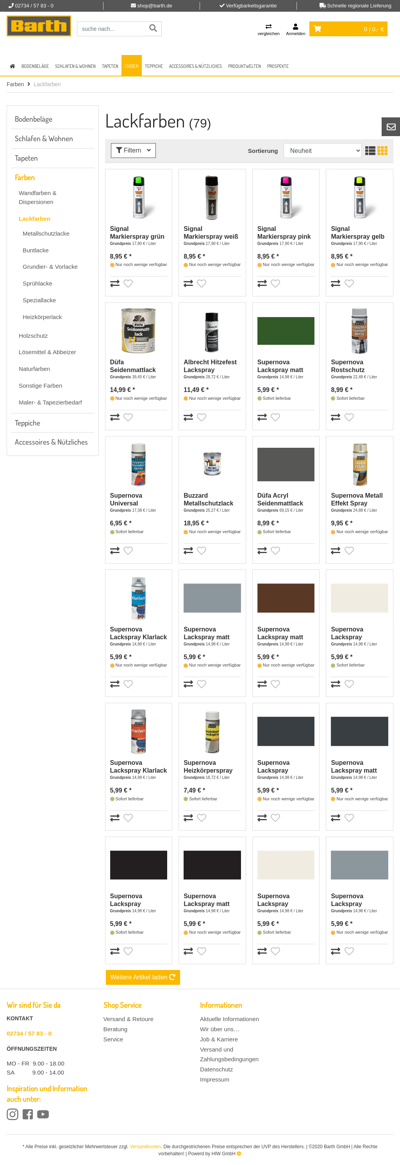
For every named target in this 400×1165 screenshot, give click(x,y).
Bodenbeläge (35, 66)
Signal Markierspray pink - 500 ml (284, 233)
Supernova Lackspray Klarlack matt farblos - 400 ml (138, 767)
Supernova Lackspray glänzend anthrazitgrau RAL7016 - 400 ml (283, 767)
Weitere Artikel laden (143, 977)
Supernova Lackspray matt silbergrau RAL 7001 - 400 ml (206, 633)
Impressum (214, 1079)
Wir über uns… (219, 1029)
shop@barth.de (155, 6)
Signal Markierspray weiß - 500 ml (211, 233)
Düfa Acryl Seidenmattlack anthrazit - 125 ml (283, 499)
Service (113, 1039)
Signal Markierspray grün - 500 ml (137, 233)
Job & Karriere (219, 1039)
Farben (132, 66)
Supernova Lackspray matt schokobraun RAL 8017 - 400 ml (284, 633)
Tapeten (110, 66)
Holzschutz (33, 335)
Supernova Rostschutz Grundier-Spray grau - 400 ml (354, 366)
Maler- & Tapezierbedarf (50, 402)
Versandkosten (145, 1146)
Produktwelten (244, 66)
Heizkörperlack (42, 317)
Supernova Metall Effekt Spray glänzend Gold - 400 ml (356, 499)
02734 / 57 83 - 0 (29, 1033)
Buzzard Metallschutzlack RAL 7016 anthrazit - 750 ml (212, 499)
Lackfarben (34, 218)
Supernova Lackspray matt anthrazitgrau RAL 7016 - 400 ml (358, 767)
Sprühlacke (37, 283)
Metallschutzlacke (46, 233)
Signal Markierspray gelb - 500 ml (357, 233)
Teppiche (154, 66)
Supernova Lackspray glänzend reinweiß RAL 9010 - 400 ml (284, 900)
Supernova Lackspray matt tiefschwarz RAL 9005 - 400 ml (208, 900)
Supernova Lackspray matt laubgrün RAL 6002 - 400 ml (285, 366)
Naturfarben (34, 368)
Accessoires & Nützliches (195, 66)
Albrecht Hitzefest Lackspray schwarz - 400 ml (210, 366)
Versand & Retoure (129, 1019)
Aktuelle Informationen (229, 1019)
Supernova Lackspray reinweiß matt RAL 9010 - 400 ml (358, 633)
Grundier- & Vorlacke (50, 266)
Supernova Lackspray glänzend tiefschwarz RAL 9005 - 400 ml (134, 900)
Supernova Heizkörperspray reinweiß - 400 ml (209, 767)
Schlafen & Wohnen (75, 66)
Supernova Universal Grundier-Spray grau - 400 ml (133, 499)
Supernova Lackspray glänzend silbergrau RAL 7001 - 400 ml (353, 900)
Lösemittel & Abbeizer (47, 352)
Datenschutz (216, 1069)
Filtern (133, 150)
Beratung (116, 1029)
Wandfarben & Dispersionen (38, 197)
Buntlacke (36, 250)
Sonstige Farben (40, 385)
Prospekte (278, 66)
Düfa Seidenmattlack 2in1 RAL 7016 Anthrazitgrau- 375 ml (137, 366)
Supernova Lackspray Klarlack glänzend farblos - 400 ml (138, 633)
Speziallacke (39, 300)
